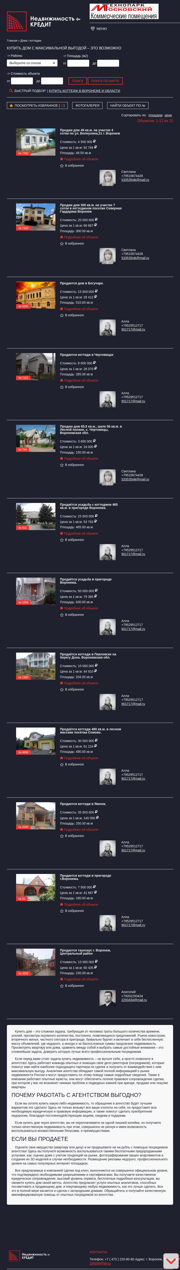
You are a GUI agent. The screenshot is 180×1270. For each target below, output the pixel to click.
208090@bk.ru (100, 1263)
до (94, 63)
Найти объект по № (128, 105)
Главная (12, 40)
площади (156, 115)
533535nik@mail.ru (135, 180)
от (64, 63)
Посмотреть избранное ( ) (37, 106)
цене (168, 115)
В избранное (72, 165)
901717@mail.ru (133, 329)
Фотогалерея (87, 105)
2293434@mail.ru (134, 1000)
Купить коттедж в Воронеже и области (84, 91)
